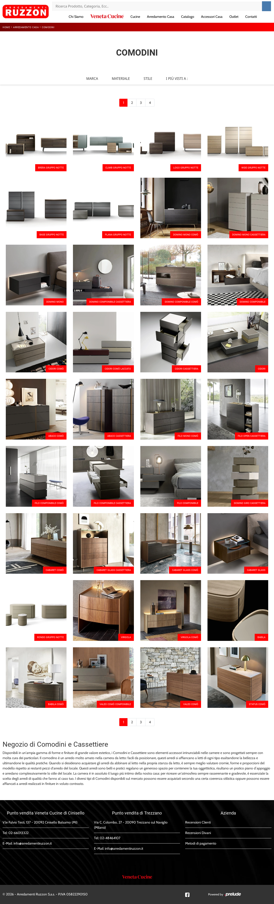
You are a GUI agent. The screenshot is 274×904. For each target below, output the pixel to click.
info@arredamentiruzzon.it (33, 843)
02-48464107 (110, 838)
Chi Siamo (76, 17)
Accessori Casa (212, 17)
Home (6, 27)
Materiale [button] (121, 78)
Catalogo (187, 17)
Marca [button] (92, 78)
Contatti (251, 17)
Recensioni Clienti (198, 822)
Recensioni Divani (198, 833)
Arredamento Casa (160, 17)
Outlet (233, 17)
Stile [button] (148, 78)
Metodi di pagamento (200, 843)
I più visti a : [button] (177, 78)
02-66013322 (18, 833)
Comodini (48, 27)
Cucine (135, 17)
